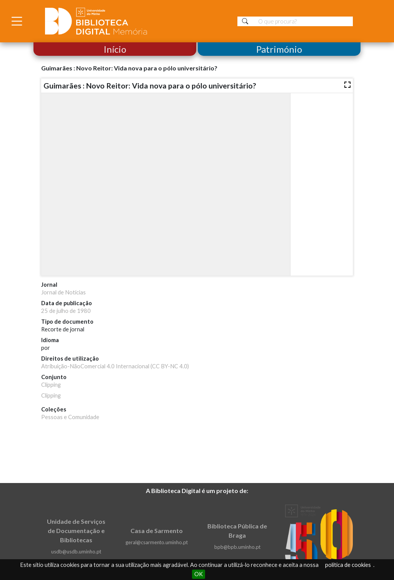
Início (115, 49)
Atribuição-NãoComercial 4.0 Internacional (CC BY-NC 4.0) (115, 366)
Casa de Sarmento (156, 530)
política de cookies (348, 565)
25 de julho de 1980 (66, 311)
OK (198, 574)
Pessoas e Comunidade (70, 417)
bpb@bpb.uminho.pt (237, 547)
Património (279, 49)
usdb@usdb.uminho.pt (76, 551)
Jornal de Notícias (63, 292)
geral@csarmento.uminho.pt (156, 542)
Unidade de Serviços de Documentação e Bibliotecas (76, 530)
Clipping (51, 384)
